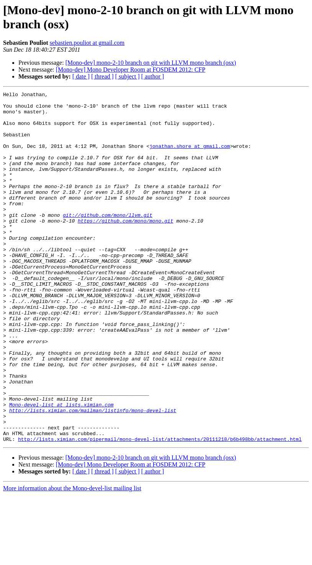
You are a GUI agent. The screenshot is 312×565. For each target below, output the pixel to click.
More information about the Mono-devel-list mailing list (72, 558)
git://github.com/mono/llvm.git (107, 240)
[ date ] (81, 76)
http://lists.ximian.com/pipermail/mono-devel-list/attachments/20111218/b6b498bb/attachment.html (160, 509)
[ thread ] (102, 76)
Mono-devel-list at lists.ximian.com (61, 467)
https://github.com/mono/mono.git (125, 247)
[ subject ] (127, 76)
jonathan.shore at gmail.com (189, 157)
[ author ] (152, 76)
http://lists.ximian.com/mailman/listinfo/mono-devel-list (92, 474)
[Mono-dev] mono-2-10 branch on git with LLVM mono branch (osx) (150, 62)
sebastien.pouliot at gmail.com (87, 42)
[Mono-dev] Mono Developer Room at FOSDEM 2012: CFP (131, 69)
